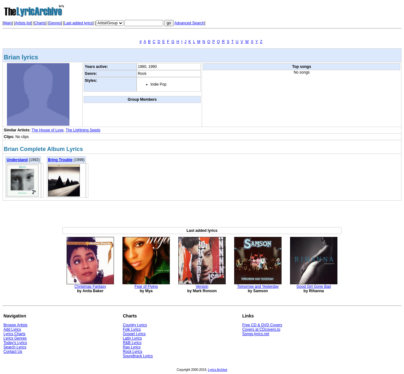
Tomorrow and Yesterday (258, 286)
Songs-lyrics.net (255, 334)
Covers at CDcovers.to (261, 329)
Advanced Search (189, 23)
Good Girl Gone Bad (314, 286)
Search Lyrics (14, 347)
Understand (17, 160)
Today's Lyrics (15, 343)
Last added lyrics (78, 23)
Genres (55, 23)
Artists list (23, 23)
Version (202, 286)
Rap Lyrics (131, 347)
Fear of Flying (145, 286)
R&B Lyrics (132, 343)
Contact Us (12, 351)
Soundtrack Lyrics (138, 356)
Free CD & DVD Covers (262, 325)
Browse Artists (15, 325)
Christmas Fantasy (90, 286)
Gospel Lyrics (134, 334)
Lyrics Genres (15, 338)
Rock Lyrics (132, 351)
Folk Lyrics (132, 329)
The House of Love (47, 130)
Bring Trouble (60, 160)
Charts (39, 23)
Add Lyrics (12, 329)
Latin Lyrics (132, 338)
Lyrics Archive (217, 369)
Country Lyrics (135, 325)
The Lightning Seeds (83, 130)
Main (7, 23)
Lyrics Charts (14, 334)
